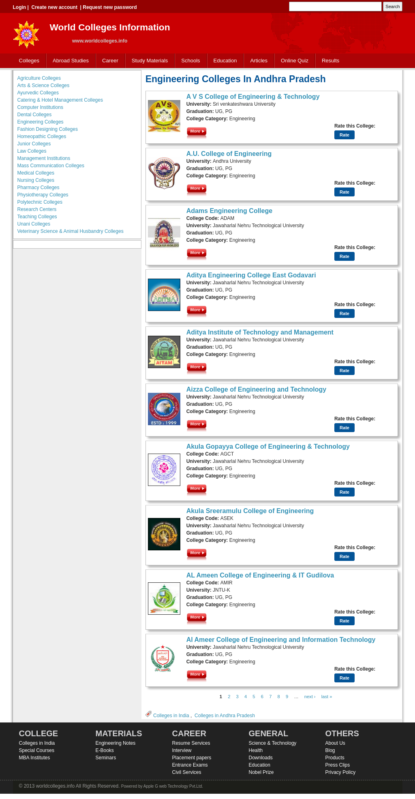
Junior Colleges (34, 144)
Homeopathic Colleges (41, 136)
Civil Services (186, 772)
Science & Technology (273, 743)
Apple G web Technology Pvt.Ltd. (173, 786)
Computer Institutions (40, 107)
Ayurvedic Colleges (38, 93)
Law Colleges (32, 151)
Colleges (27, 61)
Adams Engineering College (229, 210)
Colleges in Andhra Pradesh (225, 715)
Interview (182, 750)
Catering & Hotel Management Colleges (60, 100)
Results (330, 61)
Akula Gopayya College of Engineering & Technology (268, 446)
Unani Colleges (33, 224)
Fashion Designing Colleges (47, 129)
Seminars (106, 758)
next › (310, 696)
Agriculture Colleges (39, 78)
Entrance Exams (190, 765)
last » (326, 696)
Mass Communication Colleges (50, 165)
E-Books (105, 750)
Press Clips (337, 765)
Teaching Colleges (37, 216)
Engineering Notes (116, 743)
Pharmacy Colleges (38, 187)
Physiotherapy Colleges (42, 195)
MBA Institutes (34, 758)
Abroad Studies (69, 61)
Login (19, 7)
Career (108, 61)
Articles (258, 61)
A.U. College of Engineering (229, 153)
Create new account (54, 7)
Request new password (110, 7)
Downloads (261, 758)
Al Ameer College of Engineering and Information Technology (281, 639)
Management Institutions (44, 158)
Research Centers (37, 209)
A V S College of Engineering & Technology (253, 96)
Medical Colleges (35, 173)
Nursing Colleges (35, 180)
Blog (330, 750)
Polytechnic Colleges (39, 202)
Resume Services (191, 743)
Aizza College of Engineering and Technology (256, 389)
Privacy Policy (340, 772)
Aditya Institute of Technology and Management (260, 332)
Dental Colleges (34, 114)
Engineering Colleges (40, 122)
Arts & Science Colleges (43, 85)
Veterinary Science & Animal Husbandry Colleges (70, 231)
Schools (189, 61)
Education (224, 61)
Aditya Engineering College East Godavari (251, 275)
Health (256, 750)
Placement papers (192, 758)
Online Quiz (294, 61)
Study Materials (148, 61)
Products (334, 758)
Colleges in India (171, 715)
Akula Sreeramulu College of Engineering (250, 510)
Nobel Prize (261, 772)
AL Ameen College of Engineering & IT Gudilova (260, 575)
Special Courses (36, 750)
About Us (335, 743)
